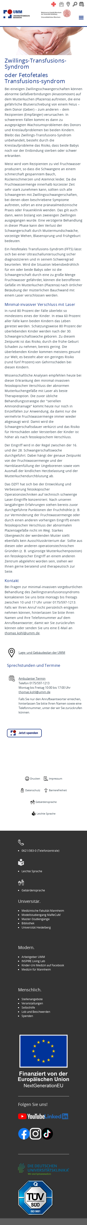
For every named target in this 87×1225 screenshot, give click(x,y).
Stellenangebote (32, 999)
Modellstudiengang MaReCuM (41, 915)
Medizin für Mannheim (36, 969)
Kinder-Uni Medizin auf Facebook (43, 965)
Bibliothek (28, 923)
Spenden (27, 1016)
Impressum (55, 778)
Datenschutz (32, 790)
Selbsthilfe (28, 1007)
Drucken (35, 778)
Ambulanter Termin (32, 679)
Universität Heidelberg (36, 927)
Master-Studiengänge (36, 919)
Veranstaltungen (32, 1003)
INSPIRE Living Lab (33, 961)
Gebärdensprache (46, 802)
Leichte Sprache (46, 813)
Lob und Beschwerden (36, 1011)
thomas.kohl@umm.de (22, 633)
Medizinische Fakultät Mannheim (43, 910)
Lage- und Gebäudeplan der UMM (42, 653)
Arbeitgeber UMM (33, 957)
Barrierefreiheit (58, 790)
